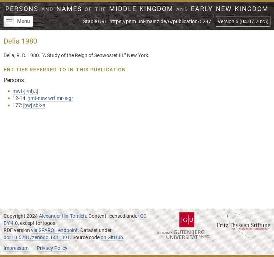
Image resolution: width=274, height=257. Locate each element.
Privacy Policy (52, 248)
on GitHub (112, 237)
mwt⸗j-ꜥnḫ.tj (25, 91)
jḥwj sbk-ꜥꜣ (34, 105)
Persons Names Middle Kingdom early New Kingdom (137, 8)
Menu (17, 21)
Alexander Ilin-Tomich (62, 216)
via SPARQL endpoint (54, 230)
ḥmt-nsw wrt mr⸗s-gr (50, 98)
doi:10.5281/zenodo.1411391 (37, 237)
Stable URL (147, 21)
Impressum (16, 248)
